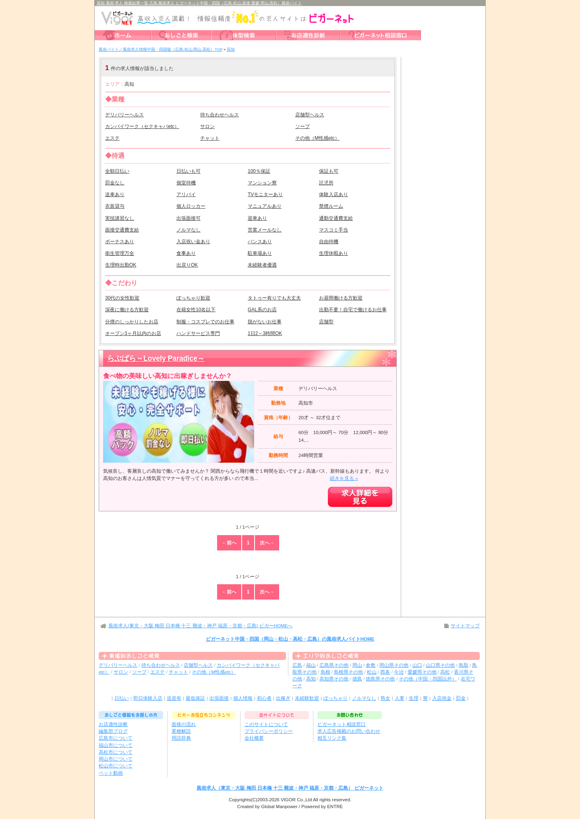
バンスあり (260, 241)
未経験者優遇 (262, 265)
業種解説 (181, 731)
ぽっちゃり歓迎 (193, 298)
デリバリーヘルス (124, 115)
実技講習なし (119, 218)
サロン (207, 126)
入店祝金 (442, 698)
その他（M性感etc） (317, 138)
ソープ (302, 126)
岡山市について (116, 759)
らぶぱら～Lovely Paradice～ (156, 358)
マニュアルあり (265, 206)
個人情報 (243, 698)
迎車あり (257, 218)
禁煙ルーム (331, 206)
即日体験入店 (147, 698)
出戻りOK (187, 265)
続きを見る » (344, 478)
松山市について (116, 765)
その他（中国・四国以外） (428, 678)
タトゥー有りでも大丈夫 (274, 298)
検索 (344, 68)
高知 (311, 678)
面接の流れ (184, 724)
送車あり (114, 194)
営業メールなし (265, 230)
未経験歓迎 (307, 698)
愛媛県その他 (422, 672)
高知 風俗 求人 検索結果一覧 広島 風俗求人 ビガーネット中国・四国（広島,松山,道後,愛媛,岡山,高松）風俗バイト (199, 3)
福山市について (116, 745)
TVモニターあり (265, 194)
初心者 (264, 698)
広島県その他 (333, 665)
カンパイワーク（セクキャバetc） (142, 126)
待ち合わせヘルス (219, 115)
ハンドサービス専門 (198, 333)
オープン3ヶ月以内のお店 (133, 333)
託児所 (326, 183)
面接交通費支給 (122, 230)
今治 (399, 672)
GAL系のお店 (262, 309)
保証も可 (328, 171)
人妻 (399, 698)
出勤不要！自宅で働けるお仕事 (353, 309)
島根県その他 (348, 672)
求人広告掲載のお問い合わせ (348, 731)
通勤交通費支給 (336, 218)
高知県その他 (333, 678)
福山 (311, 665)
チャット (210, 138)
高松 (445, 672)
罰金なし (114, 183)
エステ (112, 138)
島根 (325, 672)
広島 (297, 665)
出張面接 (219, 698)
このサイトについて (266, 724)
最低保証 (195, 698)
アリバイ (186, 194)
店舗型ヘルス (309, 115)
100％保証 (259, 171)
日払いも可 (188, 171)
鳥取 (463, 665)
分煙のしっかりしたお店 (131, 322)
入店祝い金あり (193, 241)
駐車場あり (260, 253)
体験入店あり (333, 194)
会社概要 (254, 738)
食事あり (186, 253)
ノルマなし (188, 230)
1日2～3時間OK (265, 333)
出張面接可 (188, 218)
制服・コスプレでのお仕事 (205, 322)
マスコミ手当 (333, 230)
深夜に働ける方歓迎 (127, 309)
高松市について (116, 752)
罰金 (461, 698)
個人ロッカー (190, 206)
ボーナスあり (119, 241)
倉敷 (370, 665)
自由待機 (328, 241)
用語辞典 (181, 738)
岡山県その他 (393, 665)
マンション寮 (262, 183)
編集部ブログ (113, 731)
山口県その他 (440, 665)
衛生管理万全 (119, 253)
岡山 (357, 665)
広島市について (116, 738)
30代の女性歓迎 (122, 298)
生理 (413, 698)
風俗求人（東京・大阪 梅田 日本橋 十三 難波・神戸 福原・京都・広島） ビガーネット (290, 788)
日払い (121, 698)
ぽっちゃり (335, 698)
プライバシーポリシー (268, 731)
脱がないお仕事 (265, 322)
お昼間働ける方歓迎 (340, 298)
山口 (417, 665)
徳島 (357, 678)
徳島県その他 (380, 678)
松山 (372, 672)
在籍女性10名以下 (195, 309)
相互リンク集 (331, 738)
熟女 (385, 698)
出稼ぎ (283, 698)
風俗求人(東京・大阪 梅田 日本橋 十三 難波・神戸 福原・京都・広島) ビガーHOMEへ (200, 625)
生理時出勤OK (120, 265)
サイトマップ (465, 625)
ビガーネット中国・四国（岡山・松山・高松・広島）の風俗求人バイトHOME (290, 639)
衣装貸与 (114, 206)
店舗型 (326, 322)
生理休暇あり (333, 253)
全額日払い (117, 171)
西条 (385, 672)
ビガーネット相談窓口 (341, 724)
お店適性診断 (113, 724)
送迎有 (174, 698)
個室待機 (186, 183)
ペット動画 (111, 773)
